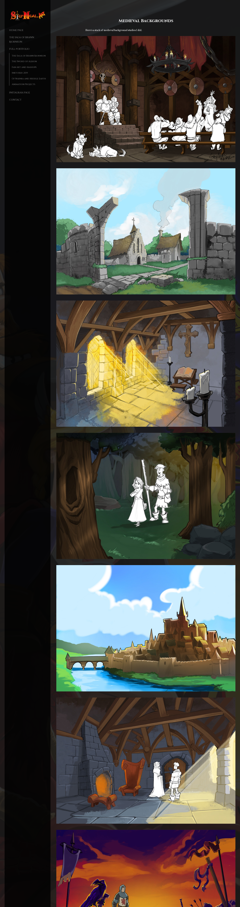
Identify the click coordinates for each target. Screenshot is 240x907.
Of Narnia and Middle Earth (29, 78)
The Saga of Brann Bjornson (29, 55)
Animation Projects (23, 84)
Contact (15, 99)
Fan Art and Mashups (24, 67)
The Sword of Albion (24, 61)
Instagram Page (19, 92)
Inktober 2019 (20, 72)
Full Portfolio (19, 49)
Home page (16, 30)
